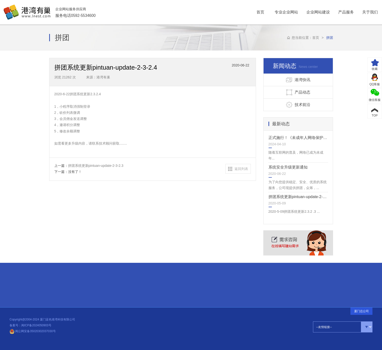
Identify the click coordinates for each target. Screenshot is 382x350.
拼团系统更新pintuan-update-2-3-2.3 (300, 197)
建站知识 (84, 284)
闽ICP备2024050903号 (36, 325)
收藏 (375, 69)
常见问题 (25, 292)
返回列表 (241, 169)
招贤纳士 (25, 286)
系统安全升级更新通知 (288, 167)
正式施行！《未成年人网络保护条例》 (301, 138)
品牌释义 (25, 298)
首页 (315, 38)
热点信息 (85, 283)
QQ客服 (375, 84)
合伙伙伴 (25, 280)
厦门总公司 (361, 311)
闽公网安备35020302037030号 (33, 331)
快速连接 (24, 272)
